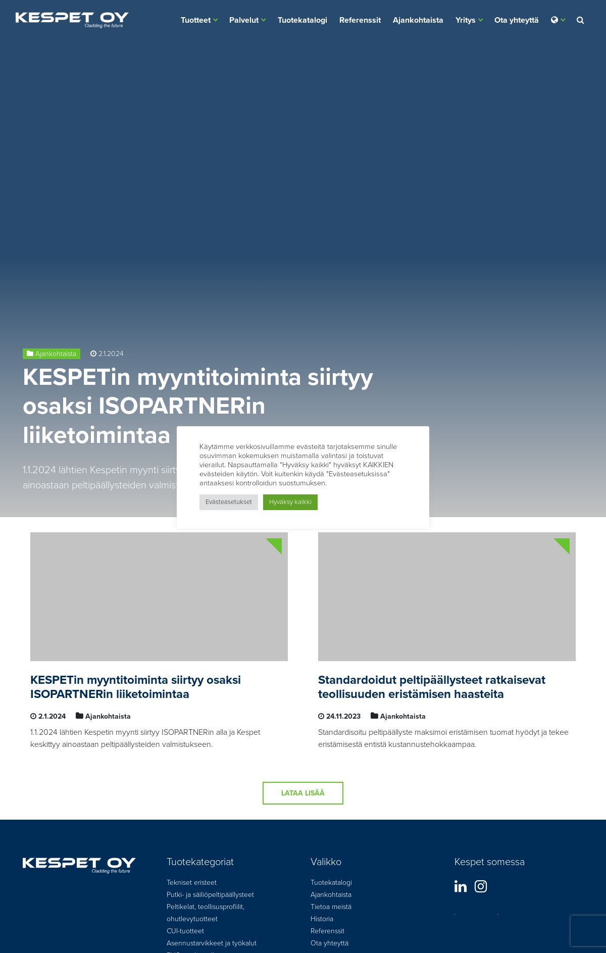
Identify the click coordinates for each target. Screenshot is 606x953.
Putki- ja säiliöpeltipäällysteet (210, 894)
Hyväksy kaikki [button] (290, 502)
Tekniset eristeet (192, 882)
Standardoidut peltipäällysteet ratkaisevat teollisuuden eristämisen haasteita (431, 687)
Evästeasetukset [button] (229, 502)
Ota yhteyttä (516, 20)
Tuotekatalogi (302, 20)
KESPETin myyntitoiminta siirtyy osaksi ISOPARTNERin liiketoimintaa (198, 406)
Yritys (466, 20)
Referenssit (360, 20)
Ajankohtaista (418, 20)
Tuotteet (196, 20)
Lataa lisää (303, 793)
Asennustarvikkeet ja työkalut (212, 943)
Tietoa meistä (331, 906)
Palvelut (244, 20)
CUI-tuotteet (185, 931)
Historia (322, 919)
